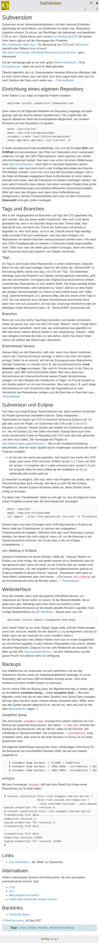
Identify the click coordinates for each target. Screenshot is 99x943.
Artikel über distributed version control (32, 899)
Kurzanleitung (10, 66)
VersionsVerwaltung (61, 927)
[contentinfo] (85, 9)
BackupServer (17, 708)
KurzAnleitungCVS (64, 36)
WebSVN (46, 611)
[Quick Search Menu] (91, 3)
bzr (11, 891)
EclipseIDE (80, 423)
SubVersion (50, 3)
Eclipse (32, 927)
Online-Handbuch (65, 62)
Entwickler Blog (18, 914)
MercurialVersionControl (24, 895)
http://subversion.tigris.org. (18, 44)
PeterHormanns (14, 920)
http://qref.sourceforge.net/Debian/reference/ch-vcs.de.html (38, 52)
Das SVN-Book (18, 862)
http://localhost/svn (21, 164)
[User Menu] (96, 3)
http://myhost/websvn (37, 651)
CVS (12, 887)
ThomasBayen (65, 80)
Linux (22, 927)
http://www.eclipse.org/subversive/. (23, 443)
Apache (42, 927)
